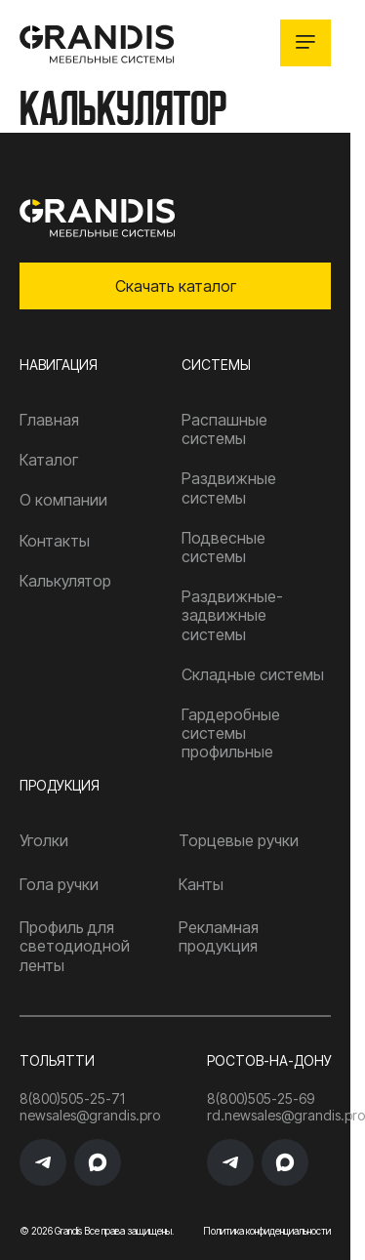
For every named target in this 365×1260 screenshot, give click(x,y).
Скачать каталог (175, 286)
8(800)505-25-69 (260, 1099)
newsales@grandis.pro (53, 1115)
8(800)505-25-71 (53, 1099)
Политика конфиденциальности (267, 1231)
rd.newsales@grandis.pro (286, 1115)
